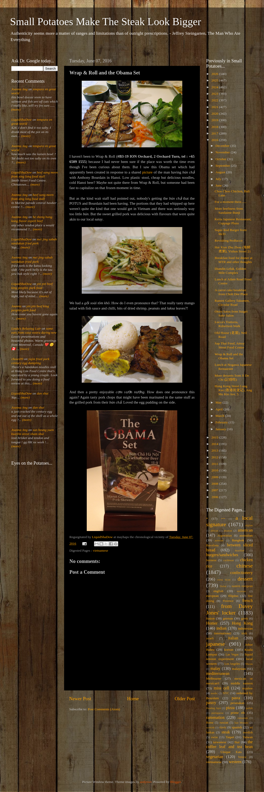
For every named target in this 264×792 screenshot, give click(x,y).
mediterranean (218, 673)
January (221, 429)
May (219, 402)
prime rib (238, 713)
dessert (245, 579)
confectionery (241, 572)
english (218, 591)
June (219, 185)
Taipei (230, 737)
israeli (210, 638)
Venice (242, 757)
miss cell (221, 688)
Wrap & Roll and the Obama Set (229, 356)
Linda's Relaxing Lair (26, 328)
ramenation (215, 717)
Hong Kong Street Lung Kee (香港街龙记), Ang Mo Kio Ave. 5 (233, 390)
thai (237, 742)
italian (233, 638)
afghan (249, 525)
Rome (209, 722)
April (219, 409)
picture (147, 172)
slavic (222, 727)
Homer (211, 623)
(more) (15, 109)
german (228, 618)
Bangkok (238, 540)
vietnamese (100, 550)
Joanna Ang (19, 89)
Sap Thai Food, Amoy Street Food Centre (230, 345)
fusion (210, 618)
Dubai (223, 586)
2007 (215, 490)
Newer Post (80, 698)
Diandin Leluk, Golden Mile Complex (230, 271)
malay (215, 668)
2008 (215, 484)
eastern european (242, 586)
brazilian (239, 550)
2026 (215, 74)
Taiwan (248, 737)
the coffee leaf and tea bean (229, 744)
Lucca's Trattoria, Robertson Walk (227, 324)
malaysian (239, 669)
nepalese (247, 688)
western (235, 762)
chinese (244, 566)
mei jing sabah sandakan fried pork (34, 241)
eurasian (241, 591)
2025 (215, 80)
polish (249, 708)
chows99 (17, 359)
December (222, 146)
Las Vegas (232, 654)
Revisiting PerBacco (229, 240)
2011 (215, 464)
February (222, 422)
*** (223, 518)
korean (228, 649)
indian (221, 628)
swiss (214, 737)
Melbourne (213, 678)
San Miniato (241, 722)
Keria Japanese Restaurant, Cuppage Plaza (233, 221)
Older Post (185, 698)
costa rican (223, 579)
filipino (233, 596)
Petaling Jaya (213, 708)
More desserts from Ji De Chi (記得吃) (232, 377)
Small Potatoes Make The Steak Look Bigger (105, 21)
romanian (243, 717)
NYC (226, 693)
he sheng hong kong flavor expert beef (31, 219)
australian (246, 535)
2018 (215, 127)
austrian (219, 540)
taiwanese (219, 742)
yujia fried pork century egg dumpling (30, 361)
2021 (215, 107)
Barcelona (212, 545)
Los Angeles (232, 664)
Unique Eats (231, 752)
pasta (236, 698)
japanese (215, 644)
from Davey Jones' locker (229, 609)
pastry (211, 702)
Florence (228, 601)
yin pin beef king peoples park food (32, 286)
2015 (215, 437)
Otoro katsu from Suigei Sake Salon (231, 313)
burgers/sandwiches (222, 555)
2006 (215, 497)
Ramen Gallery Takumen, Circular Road (232, 302)
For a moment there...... (230, 202)
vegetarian (214, 757)
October (221, 159)
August (220, 172)
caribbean (228, 560)
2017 (215, 133)
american (245, 530)
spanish (237, 727)
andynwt (146, 782)
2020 (215, 113)
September (223, 165)
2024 (215, 87)
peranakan (237, 703)
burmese (211, 560)
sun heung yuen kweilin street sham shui (32, 432)
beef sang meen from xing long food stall (34, 174)
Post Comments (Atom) (104, 709)
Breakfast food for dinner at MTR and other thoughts (233, 260)
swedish (248, 732)
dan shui (42, 393)
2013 (215, 450)
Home (133, 698)
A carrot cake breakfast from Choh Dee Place (231, 292)
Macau (249, 663)
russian (223, 722)
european (212, 596)
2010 (215, 470)
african (214, 530)
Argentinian (224, 535)
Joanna (16, 306)
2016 (215, 140)
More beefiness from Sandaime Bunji (229, 210)
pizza (230, 708)
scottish (210, 727)
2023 (215, 94)
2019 (215, 120)
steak (226, 732)
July (218, 179)
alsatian (228, 530)
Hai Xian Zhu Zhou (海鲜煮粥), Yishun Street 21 (233, 249)
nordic (214, 693)
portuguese (217, 712)
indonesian (245, 628)
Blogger (175, 782)
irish (244, 633)
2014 (215, 444)
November (223, 152)
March (220, 416)
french (247, 600)
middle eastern (242, 683)
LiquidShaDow (21, 119)
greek (244, 618)
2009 (215, 477)
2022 (215, 100)
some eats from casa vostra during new (34, 330)
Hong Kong (242, 623)
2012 (215, 457)
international (222, 633)
